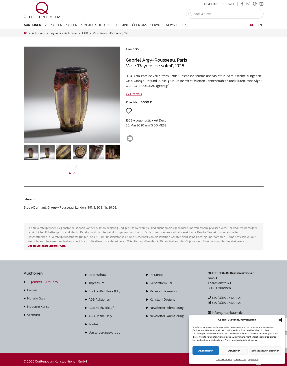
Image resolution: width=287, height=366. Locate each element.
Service (156, 24)
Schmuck (33, 314)
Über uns (139, 24)
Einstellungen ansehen (265, 350)
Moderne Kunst (38, 306)
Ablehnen (234, 350)
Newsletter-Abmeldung (167, 307)
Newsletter (176, 24)
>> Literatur (134, 93)
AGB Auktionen (99, 299)
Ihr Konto (156, 274)
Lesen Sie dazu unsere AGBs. (47, 245)
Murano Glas (36, 298)
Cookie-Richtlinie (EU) (104, 291)
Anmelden (211, 4)
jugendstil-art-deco (63, 33)
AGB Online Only (100, 315)
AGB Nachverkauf (101, 307)
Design (32, 290)
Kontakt (228, 4)
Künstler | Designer (96, 24)
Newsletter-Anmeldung (167, 315)
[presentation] (67, 165)
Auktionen (32, 24)
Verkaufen (53, 24)
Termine (122, 24)
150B (85, 33)
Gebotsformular (161, 282)
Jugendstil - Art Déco (42, 281)
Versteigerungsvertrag (104, 332)
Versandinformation (164, 291)
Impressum (253, 359)
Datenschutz (240, 359)
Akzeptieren (205, 350)
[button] (280, 319)
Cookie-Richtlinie (224, 359)
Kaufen (71, 24)
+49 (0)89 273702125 (224, 297)
